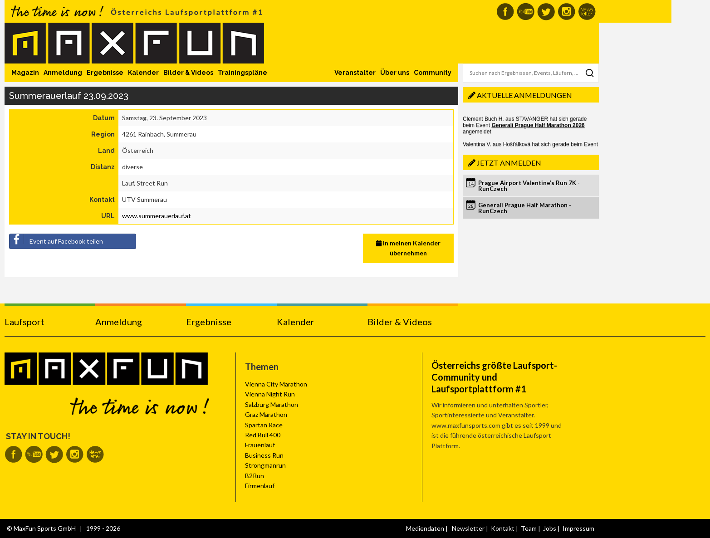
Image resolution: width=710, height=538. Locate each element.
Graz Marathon (266, 414)
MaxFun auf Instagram (566, 11)
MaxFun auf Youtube (525, 11)
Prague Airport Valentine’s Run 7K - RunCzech (529, 185)
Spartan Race (264, 425)
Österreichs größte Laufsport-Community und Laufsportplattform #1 (494, 377)
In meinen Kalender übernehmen (408, 248)
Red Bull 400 (262, 435)
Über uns (394, 72)
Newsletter (468, 528)
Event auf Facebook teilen (56, 239)
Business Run (264, 455)
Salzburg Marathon (271, 404)
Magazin (25, 72)
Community (432, 72)
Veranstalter (355, 72)
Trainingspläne (242, 72)
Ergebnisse (105, 72)
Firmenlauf (259, 485)
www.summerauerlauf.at (156, 216)
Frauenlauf (260, 445)
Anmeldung (63, 72)
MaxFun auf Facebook (505, 11)
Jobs (549, 528)
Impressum (578, 528)
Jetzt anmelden (509, 162)
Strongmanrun (265, 465)
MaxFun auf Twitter (546, 11)
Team (529, 528)
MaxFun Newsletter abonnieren (587, 11)
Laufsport (24, 321)
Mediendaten (425, 528)
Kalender (143, 72)
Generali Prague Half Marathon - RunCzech (524, 208)
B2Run (254, 475)
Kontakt (502, 528)
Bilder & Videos (188, 72)
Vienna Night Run (270, 394)
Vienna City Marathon (276, 384)
